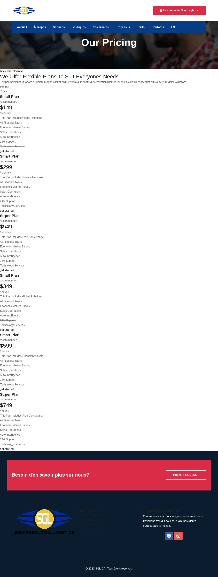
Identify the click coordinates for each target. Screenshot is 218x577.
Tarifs (141, 27)
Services (59, 27)
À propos (40, 27)
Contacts (158, 27)
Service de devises (89, 529)
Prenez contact (186, 474)
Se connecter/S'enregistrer (180, 10)
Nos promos (101, 27)
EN (173, 27)
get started (7, 151)
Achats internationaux (91, 514)
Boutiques (79, 27)
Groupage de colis (89, 519)
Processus (123, 27)
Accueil (22, 27)
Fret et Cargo (86, 524)
